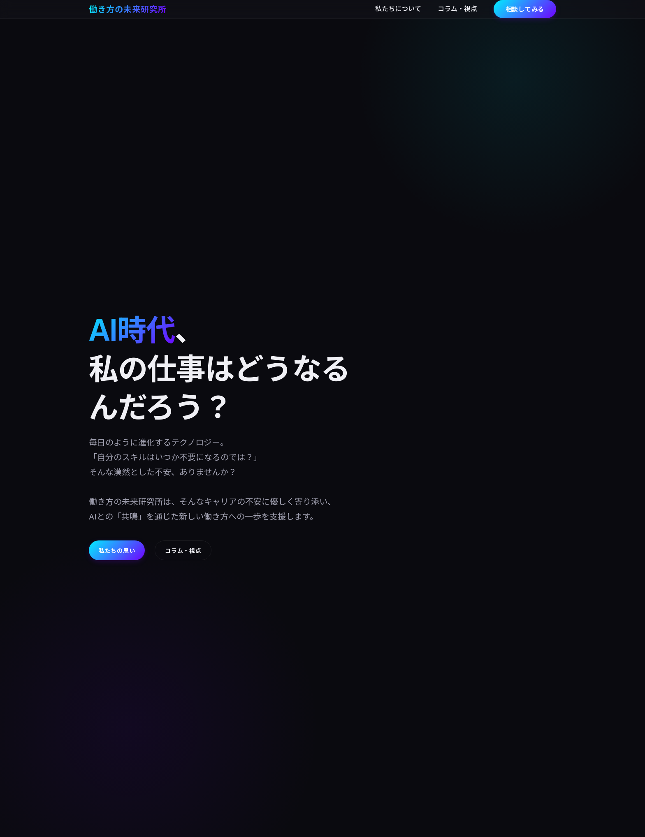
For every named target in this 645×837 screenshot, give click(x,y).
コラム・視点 (457, 9)
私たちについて (398, 9)
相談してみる (525, 9)
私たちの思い (117, 550)
